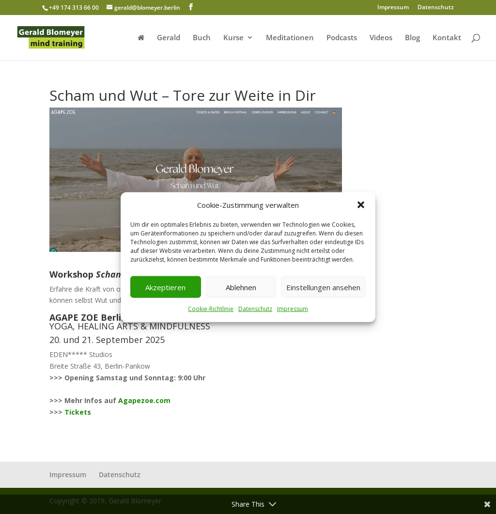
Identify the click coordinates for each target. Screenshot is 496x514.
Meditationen (290, 38)
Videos (381, 38)
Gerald (168, 38)
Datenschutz (255, 309)
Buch (202, 38)
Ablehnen (241, 287)
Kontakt (447, 38)
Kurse (233, 38)
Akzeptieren (165, 287)
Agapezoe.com (144, 400)
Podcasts (341, 38)
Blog (412, 38)
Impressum (292, 309)
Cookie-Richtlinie (210, 309)
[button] (361, 205)
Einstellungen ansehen (323, 287)
